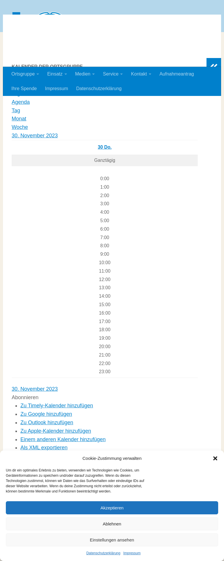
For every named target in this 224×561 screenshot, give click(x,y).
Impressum (132, 553)
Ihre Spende (24, 88)
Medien (82, 73)
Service (110, 73)
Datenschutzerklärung (103, 553)
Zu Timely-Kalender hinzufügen (56, 443)
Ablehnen (112, 523)
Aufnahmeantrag (177, 73)
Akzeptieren (111, 507)
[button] (215, 458)
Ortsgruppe (23, 73)
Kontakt (139, 73)
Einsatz (54, 73)
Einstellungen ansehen (112, 539)
